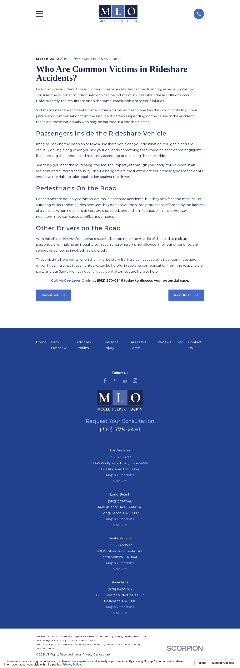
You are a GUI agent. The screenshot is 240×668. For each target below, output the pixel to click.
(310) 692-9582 (120, 545)
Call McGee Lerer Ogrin (71, 280)
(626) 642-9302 (120, 589)
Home (41, 342)
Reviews (164, 342)
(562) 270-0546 (120, 501)
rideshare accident (97, 271)
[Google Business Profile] (125, 380)
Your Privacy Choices (93, 654)
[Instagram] (135, 380)
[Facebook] (105, 380)
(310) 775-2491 (120, 429)
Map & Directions (120, 475)
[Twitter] (115, 380)
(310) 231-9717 (120, 457)
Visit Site (120, 481)
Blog (180, 342)
